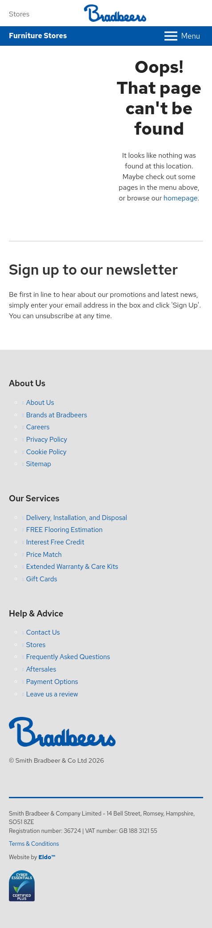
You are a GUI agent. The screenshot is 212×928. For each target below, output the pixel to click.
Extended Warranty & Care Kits (72, 566)
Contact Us (43, 632)
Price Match (44, 554)
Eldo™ (46, 857)
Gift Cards (41, 579)
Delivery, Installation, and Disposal (76, 517)
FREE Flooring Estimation (64, 529)
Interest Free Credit (55, 542)
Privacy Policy (46, 439)
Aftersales (41, 669)
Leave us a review (52, 694)
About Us (40, 402)
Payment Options (52, 681)
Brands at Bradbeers (56, 415)
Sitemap (38, 464)
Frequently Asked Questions (68, 656)
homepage (180, 198)
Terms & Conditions (34, 844)
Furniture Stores (38, 35)
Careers (38, 427)
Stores (19, 14)
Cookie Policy (46, 452)
